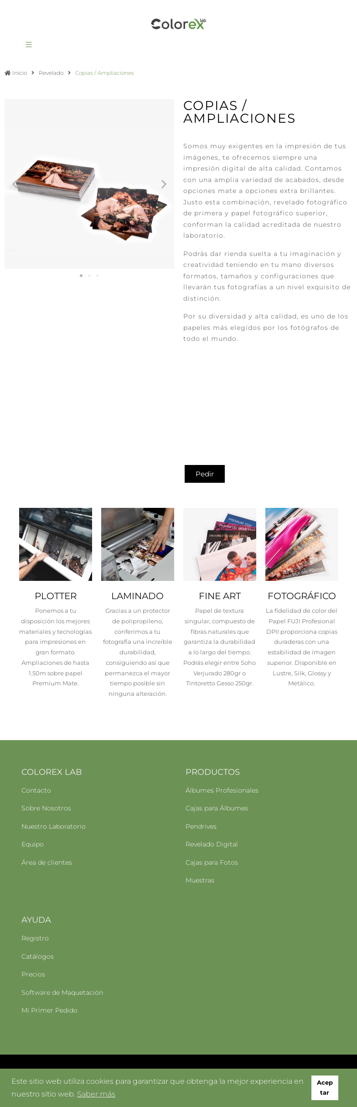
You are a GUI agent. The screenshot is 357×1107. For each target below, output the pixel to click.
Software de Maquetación (62, 992)
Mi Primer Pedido (49, 1010)
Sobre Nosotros (46, 808)
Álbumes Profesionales (222, 790)
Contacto (36, 790)
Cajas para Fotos (212, 862)
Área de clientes (46, 862)
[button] (15, 184)
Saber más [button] (96, 1094)
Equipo (32, 844)
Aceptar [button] (325, 1087)
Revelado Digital (212, 844)
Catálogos (37, 956)
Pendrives (201, 826)
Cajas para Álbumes (217, 808)
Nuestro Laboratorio (53, 826)
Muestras (200, 880)
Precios (33, 974)
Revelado (51, 72)
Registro (35, 938)
